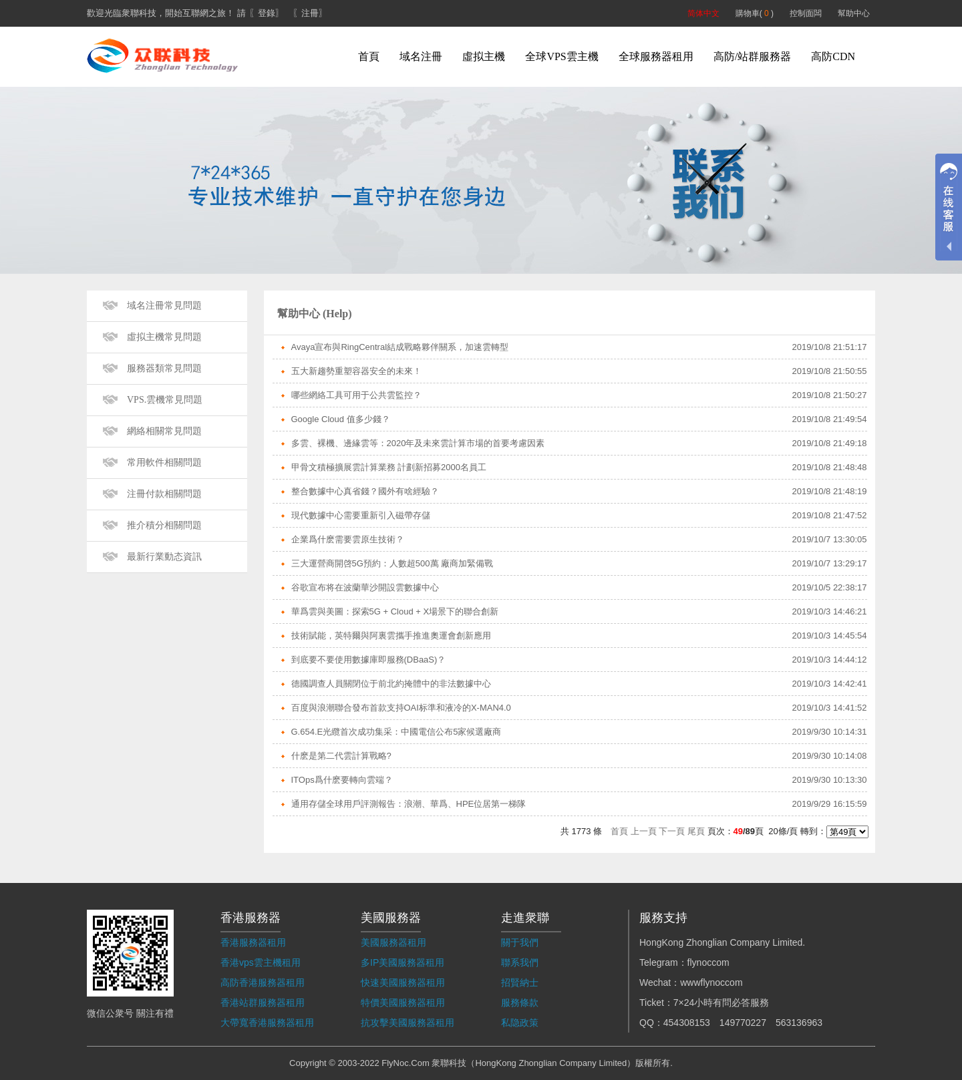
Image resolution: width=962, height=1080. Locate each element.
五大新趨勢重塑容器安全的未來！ (356, 371)
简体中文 (703, 13)
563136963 (799, 1022)
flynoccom (708, 962)
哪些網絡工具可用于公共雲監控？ (356, 395)
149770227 (742, 1022)
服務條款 (519, 1002)
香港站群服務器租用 (262, 1002)
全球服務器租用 (656, 56)
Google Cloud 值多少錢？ (340, 419)
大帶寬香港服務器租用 (267, 1022)
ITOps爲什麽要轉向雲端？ (342, 780)
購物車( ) (755, 13)
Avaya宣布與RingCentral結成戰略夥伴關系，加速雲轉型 (400, 347)
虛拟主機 (483, 56)
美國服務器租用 (393, 942)
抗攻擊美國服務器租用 (407, 1022)
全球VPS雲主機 (561, 56)
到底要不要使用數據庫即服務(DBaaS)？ (368, 660)
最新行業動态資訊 (164, 557)
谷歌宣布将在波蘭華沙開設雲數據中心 (365, 587)
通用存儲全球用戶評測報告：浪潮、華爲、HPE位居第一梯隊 (408, 804)
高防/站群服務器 (752, 56)
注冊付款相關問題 (164, 494)
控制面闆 (806, 13)
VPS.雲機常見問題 (164, 400)
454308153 (686, 1022)
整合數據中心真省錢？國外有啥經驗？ (365, 491)
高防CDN (833, 56)
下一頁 (672, 831)
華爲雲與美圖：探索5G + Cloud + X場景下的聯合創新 (395, 611)
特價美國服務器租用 (403, 1002)
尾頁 (696, 831)
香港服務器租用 (253, 942)
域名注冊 (420, 56)
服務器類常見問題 (164, 368)
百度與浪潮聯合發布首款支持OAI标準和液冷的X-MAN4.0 (401, 708)
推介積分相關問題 (164, 525)
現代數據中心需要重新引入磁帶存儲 (360, 515)
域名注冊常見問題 (164, 306)
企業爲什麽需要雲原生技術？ (347, 539)
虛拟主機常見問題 (164, 337)
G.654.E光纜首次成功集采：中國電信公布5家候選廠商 (396, 732)
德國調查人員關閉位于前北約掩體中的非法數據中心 (391, 684)
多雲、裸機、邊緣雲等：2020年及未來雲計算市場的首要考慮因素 (418, 443)
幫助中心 (854, 13)
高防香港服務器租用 (262, 982)
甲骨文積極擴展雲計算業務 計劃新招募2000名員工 (389, 467)
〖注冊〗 (310, 13)
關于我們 (519, 942)
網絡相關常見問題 (164, 431)
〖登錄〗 (266, 13)
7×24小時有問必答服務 (721, 1002)
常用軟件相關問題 (164, 463)
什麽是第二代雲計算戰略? (341, 756)
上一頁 (644, 831)
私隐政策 (519, 1022)
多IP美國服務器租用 (402, 962)
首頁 (368, 56)
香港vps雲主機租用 (260, 962)
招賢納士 (519, 982)
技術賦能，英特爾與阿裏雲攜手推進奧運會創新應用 (391, 636)
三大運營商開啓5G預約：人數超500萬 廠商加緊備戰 (392, 563)
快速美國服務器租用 (403, 982)
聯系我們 (519, 962)
